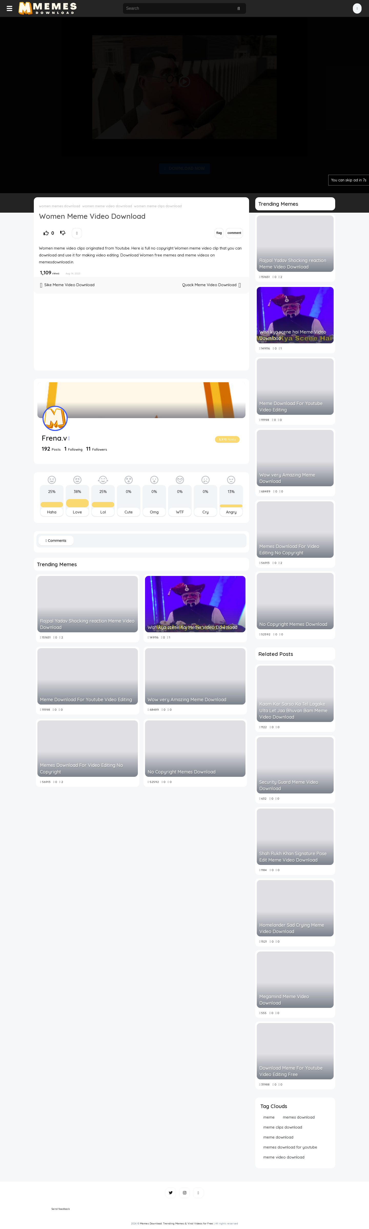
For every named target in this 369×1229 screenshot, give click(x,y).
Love (77, 512)
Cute (129, 512)
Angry (231, 512)
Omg (154, 512)
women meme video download (107, 206)
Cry (205, 512)
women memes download (59, 206)
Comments (56, 540)
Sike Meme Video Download (67, 285)
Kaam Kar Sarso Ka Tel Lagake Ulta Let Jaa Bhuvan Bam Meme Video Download (293, 710)
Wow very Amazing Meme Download (187, 700)
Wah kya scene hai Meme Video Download (192, 627)
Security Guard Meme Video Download (288, 785)
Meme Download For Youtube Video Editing (86, 700)
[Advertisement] (184, 104)
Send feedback (61, 1209)
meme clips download (282, 1127)
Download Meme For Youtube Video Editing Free (291, 1071)
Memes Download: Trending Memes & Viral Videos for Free (176, 1223)
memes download (299, 1117)
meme (269, 1117)
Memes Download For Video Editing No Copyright (81, 768)
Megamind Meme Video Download (284, 1000)
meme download (278, 1137)
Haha (51, 512)
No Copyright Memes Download (182, 772)
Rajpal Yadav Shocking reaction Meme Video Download (87, 624)
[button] (357, 8)
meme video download (283, 1157)
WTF (180, 512)
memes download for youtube (290, 1147)
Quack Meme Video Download (211, 285)
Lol (103, 512)
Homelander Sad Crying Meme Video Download (291, 928)
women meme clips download (158, 206)
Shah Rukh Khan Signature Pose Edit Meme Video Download (293, 857)
